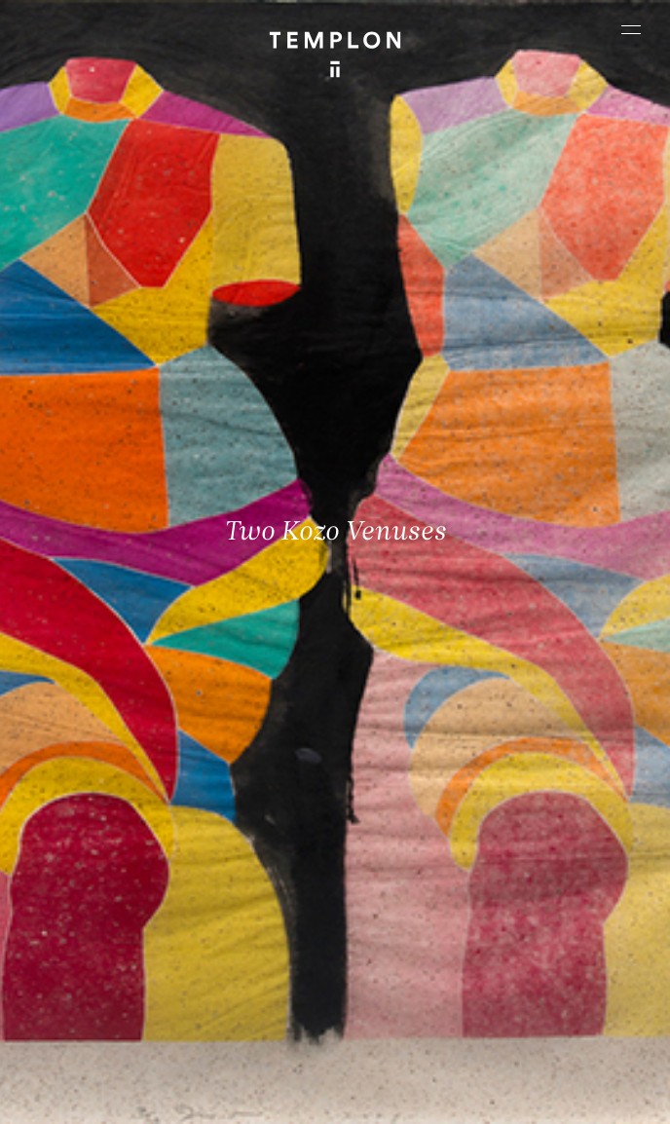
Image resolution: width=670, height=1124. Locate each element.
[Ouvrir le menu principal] (631, 29)
